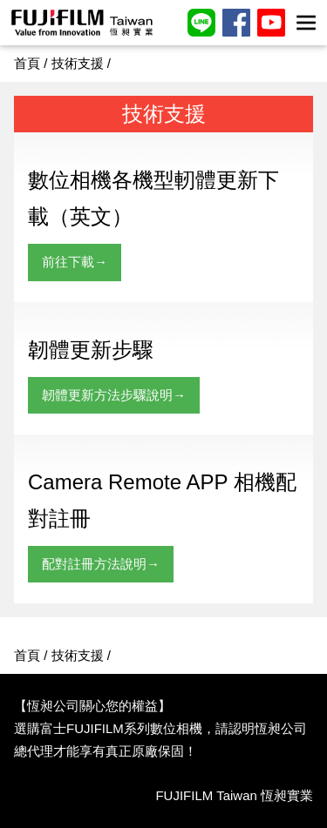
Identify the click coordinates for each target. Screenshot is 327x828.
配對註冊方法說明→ (101, 563)
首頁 (27, 63)
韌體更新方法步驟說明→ (114, 394)
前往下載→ (74, 261)
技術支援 (77, 63)
